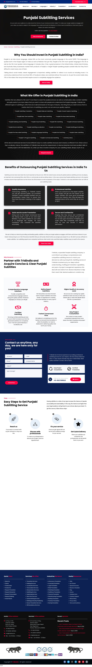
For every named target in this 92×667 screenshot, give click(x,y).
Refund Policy (73, 598)
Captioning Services (32, 594)
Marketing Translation (53, 590)
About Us (7, 581)
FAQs (71, 581)
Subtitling (16, 47)
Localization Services (32, 585)
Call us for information (61, 378)
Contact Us (8, 587)
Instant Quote (8, 598)
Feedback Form (73, 594)
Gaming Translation (53, 603)
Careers (72, 592)
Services (10, 47)
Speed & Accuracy (74, 585)
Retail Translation (52, 587)
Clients (7, 583)
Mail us (75, 379)
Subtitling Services (32, 592)
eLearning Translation (54, 583)
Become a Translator (75, 587)
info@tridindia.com (9, 1)
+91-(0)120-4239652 (11, 631)
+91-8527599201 (52, 31)
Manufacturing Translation (55, 596)
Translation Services (32, 581)
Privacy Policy (73, 600)
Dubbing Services (31, 583)
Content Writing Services (33, 598)
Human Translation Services (34, 603)
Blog (71, 590)
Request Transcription (11, 594)
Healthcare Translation (54, 592)
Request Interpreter (10, 592)
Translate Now (80, 2)
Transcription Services (32, 587)
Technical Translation (53, 600)
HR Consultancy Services (33, 605)
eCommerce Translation (54, 581)
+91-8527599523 (34, 1)
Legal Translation (52, 585)
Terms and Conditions (75, 603)
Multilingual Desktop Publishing (35, 600)
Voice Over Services (32, 596)
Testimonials (8, 585)
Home (5, 47)
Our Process (73, 583)
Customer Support (74, 596)
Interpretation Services (33, 590)
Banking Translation (53, 598)
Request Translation (10, 590)
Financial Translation (53, 594)
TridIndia (15, 662)
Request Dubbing (9, 596)
